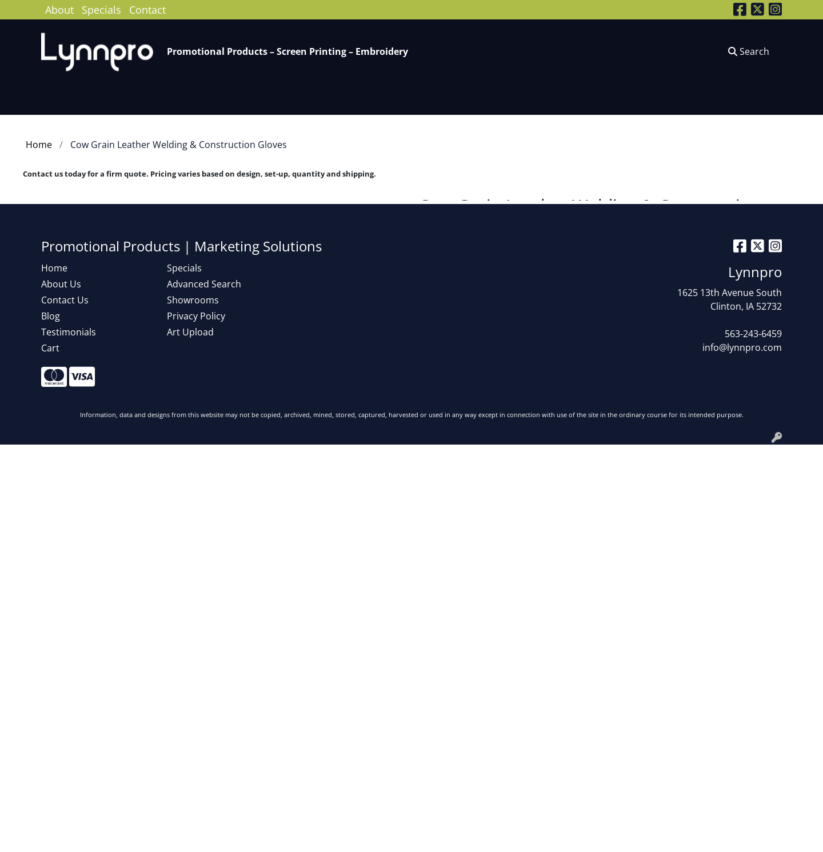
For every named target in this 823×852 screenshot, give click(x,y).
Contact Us (65, 300)
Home (54, 268)
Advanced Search (204, 284)
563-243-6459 (753, 333)
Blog (50, 316)
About (59, 9)
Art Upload (190, 332)
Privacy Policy (196, 316)
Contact (147, 9)
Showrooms (193, 300)
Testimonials (68, 332)
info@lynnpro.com (742, 347)
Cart (50, 348)
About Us (61, 284)
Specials (101, 9)
